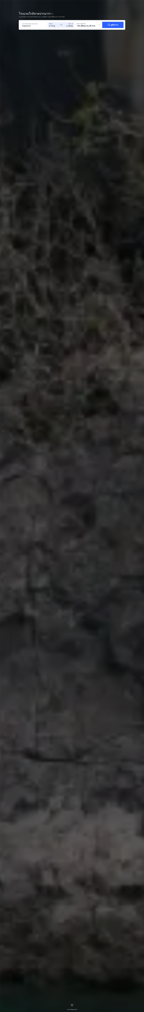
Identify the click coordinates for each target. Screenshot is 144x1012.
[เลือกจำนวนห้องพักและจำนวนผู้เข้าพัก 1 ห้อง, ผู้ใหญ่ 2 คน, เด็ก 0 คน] (88, 25)
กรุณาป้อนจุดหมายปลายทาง (30, 24)
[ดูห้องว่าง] (113, 25)
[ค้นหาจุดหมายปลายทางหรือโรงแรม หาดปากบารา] (33, 25)
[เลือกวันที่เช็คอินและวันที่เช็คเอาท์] (54, 25)
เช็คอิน (51, 24)
